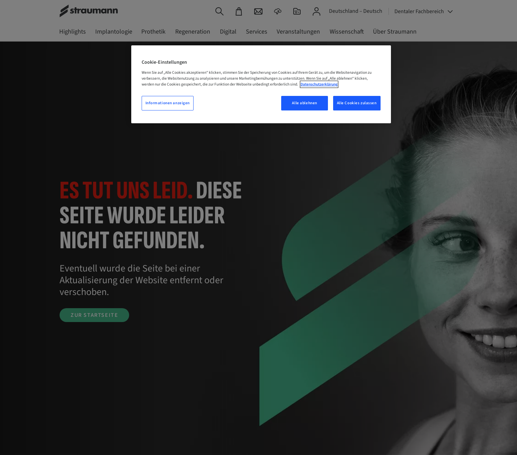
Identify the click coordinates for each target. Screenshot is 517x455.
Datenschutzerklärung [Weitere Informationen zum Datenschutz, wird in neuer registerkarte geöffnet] (319, 84)
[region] (261, 84)
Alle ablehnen (304, 103)
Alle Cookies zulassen (357, 103)
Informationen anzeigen (167, 103)
